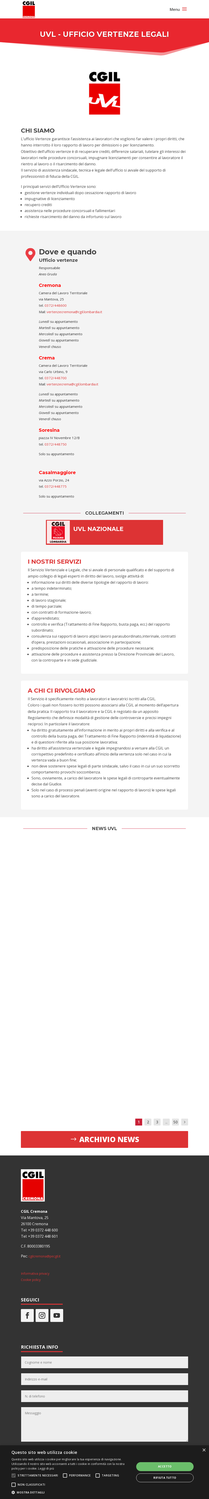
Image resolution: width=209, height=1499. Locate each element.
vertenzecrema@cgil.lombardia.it (72, 384)
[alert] (104, 1472)
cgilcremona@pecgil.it (44, 1256)
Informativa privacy (35, 1273)
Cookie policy (31, 1279)
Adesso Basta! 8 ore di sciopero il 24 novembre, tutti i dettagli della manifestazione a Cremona (46, 885)
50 (175, 1122)
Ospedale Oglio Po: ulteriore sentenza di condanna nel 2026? (162, 1007)
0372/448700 (56, 378)
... (166, 1122)
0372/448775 (56, 486)
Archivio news (109, 1139)
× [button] (204, 1450)
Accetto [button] (165, 1466)
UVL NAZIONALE (98, 528)
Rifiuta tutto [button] (164, 1478)
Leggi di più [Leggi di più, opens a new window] (46, 1468)
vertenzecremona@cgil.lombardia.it (74, 311)
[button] (71, 1492)
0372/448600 (56, 305)
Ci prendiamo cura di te (161, 896)
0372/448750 (55, 444)
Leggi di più (43, 938)
